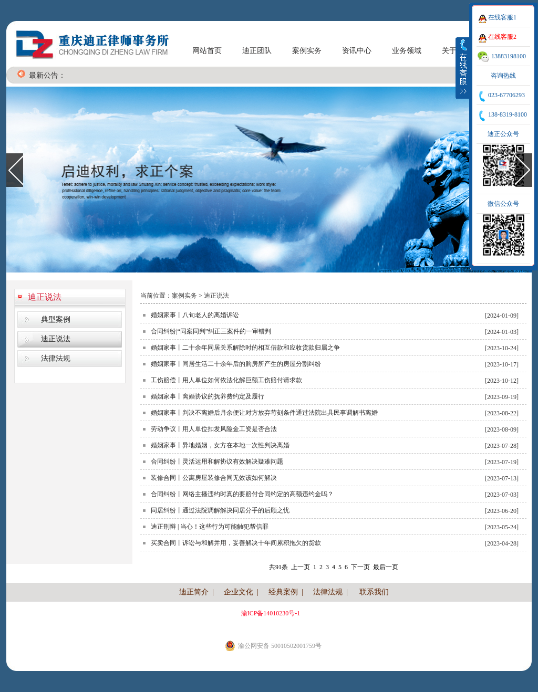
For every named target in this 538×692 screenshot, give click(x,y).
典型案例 (55, 319)
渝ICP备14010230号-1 (271, 613)
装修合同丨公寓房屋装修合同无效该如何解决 (214, 477)
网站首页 (207, 51)
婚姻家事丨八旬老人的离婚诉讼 (195, 315)
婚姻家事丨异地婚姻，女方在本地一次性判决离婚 (220, 445)
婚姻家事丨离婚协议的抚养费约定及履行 (207, 396)
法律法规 (55, 358)
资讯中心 (356, 51)
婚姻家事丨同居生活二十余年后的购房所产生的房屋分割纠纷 (236, 364)
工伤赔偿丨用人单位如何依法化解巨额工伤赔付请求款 (226, 380)
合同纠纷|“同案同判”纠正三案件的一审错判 (211, 331)
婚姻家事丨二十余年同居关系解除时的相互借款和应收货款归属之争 (245, 347)
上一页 (300, 567)
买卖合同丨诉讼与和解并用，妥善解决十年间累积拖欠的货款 (236, 543)
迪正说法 (44, 296)
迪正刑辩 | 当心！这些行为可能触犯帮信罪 (209, 526)
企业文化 (238, 592)
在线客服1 (502, 17)
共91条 (278, 567)
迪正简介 (194, 592)
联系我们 (374, 592)
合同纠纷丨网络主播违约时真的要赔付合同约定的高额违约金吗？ (242, 494)
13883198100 (508, 56)
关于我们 (456, 51)
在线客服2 (502, 36)
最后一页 (385, 567)
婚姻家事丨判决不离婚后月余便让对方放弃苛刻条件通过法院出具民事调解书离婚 (264, 412)
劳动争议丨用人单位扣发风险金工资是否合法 (214, 429)
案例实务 (307, 51)
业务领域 (406, 51)
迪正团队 (257, 51)
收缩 (463, 68)
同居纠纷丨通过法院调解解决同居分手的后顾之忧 (220, 510)
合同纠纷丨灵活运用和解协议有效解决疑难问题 (217, 461)
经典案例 (283, 592)
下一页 (360, 567)
